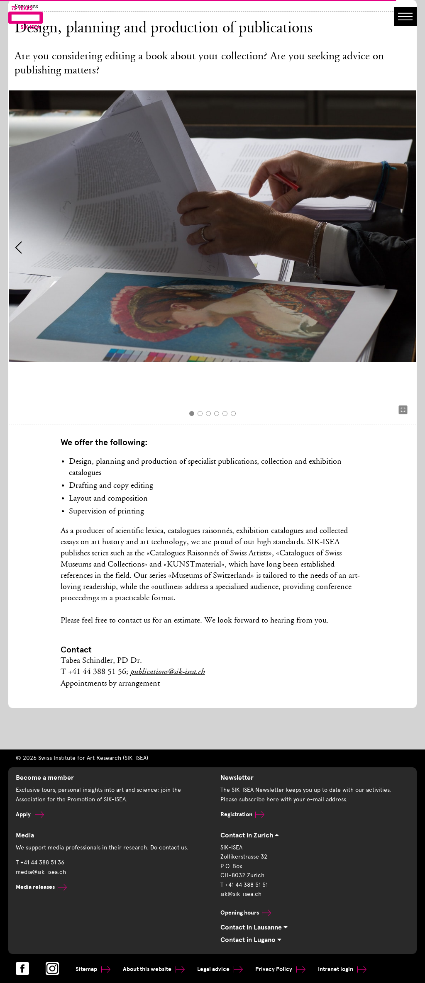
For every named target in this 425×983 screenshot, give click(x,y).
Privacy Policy (280, 969)
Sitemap (93, 969)
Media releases (41, 887)
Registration (242, 814)
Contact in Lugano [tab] (250, 940)
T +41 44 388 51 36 (40, 862)
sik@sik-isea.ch (240, 894)
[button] (18, 247)
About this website (154, 969)
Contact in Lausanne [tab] (254, 927)
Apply (30, 814)
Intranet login (342, 969)
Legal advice (220, 969)
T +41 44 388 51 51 (244, 884)
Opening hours (245, 912)
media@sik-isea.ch (41, 872)
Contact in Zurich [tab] (249, 835)
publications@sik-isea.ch (167, 672)
